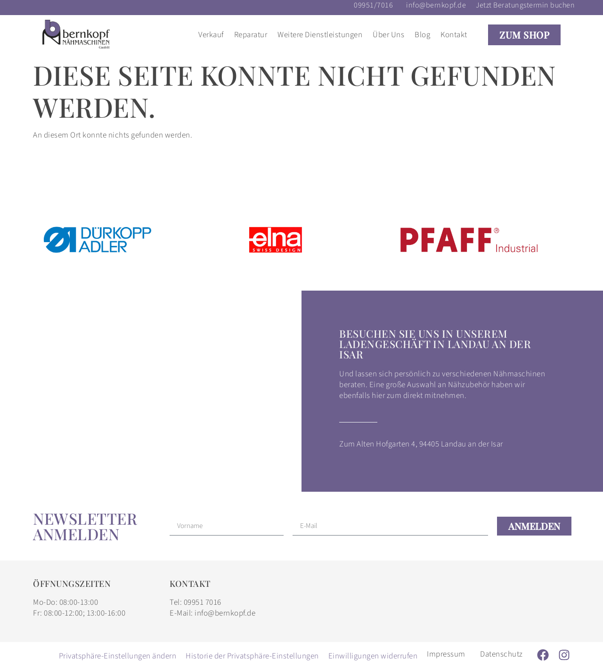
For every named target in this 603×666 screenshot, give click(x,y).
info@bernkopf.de (436, 5)
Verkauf (211, 35)
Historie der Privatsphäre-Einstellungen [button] (252, 656)
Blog (422, 35)
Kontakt (453, 35)
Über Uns (388, 35)
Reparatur (251, 35)
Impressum (446, 654)
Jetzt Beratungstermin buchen (525, 5)
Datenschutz (501, 654)
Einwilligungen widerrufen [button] (373, 656)
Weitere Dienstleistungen (319, 35)
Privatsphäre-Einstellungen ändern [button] (118, 656)
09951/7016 (373, 5)
